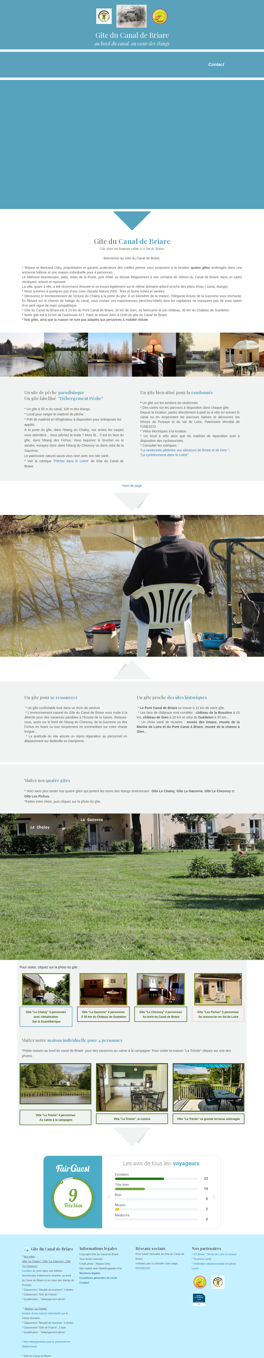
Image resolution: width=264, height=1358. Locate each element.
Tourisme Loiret (202, 1259)
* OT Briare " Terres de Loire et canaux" (215, 1254)
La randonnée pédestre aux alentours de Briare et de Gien (184, 450)
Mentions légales (90, 1273)
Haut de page (132, 485)
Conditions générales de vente (98, 1277)
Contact (216, 64)
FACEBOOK (143, 1268)
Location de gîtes (32, 1270)
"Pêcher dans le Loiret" (71, 461)
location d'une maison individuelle (41, 1313)
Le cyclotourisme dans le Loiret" (164, 455)
